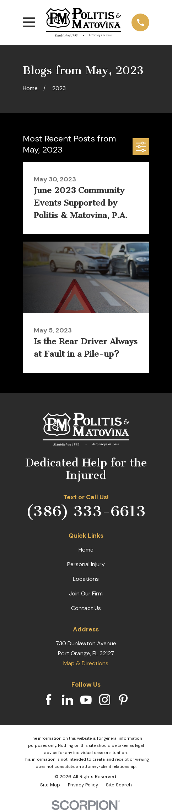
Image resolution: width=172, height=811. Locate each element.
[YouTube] (86, 700)
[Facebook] (48, 700)
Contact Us (86, 608)
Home (86, 549)
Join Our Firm (86, 593)
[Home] (83, 22)
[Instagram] (105, 700)
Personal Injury (86, 564)
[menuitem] (50, 785)
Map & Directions (85, 663)
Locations (86, 579)
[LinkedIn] (67, 700)
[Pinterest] (123, 700)
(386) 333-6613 (86, 511)
